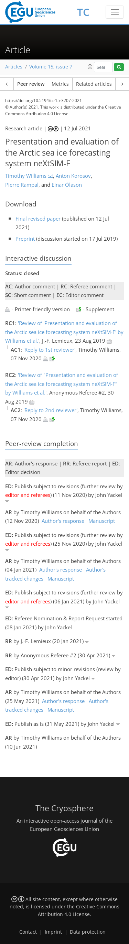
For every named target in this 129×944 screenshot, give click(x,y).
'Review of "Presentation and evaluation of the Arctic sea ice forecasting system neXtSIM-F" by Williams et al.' (61, 383)
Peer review (30, 84)
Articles (13, 67)
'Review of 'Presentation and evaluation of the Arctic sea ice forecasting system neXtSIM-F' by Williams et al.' (64, 332)
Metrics (60, 84)
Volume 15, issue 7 (50, 67)
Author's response (63, 520)
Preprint (25, 238)
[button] (90, 67)
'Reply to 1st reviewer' (49, 349)
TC (83, 12)
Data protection (88, 932)
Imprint (53, 932)
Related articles (94, 84)
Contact (28, 932)
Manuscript (101, 520)
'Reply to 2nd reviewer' (50, 410)
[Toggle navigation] (115, 12)
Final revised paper (38, 218)
